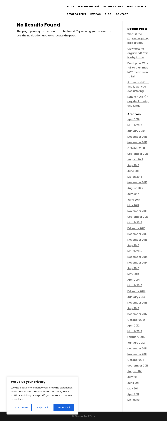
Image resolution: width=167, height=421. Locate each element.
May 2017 (133, 205)
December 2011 (137, 348)
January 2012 (136, 343)
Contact (122, 14)
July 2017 (133, 194)
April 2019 (133, 119)
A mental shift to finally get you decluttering (138, 86)
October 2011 (135, 360)
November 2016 (137, 211)
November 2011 (137, 354)
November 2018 (137, 142)
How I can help (136, 6)
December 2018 (137, 137)
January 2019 (136, 131)
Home (70, 6)
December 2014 (137, 257)
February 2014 (136, 291)
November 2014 (137, 263)
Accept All (64, 407)
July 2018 (133, 165)
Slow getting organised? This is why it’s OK (137, 53)
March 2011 (134, 400)
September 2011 (137, 365)
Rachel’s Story (113, 6)
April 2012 (133, 325)
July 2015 (133, 245)
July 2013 (133, 308)
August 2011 (134, 371)
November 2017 (137, 182)
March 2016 (134, 222)
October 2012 (136, 320)
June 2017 (133, 200)
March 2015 (134, 251)
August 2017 (135, 188)
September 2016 (138, 217)
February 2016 (136, 228)
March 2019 (134, 125)
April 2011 (133, 394)
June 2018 (133, 171)
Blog (108, 14)
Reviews (95, 14)
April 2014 (133, 280)
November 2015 (137, 240)
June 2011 (133, 383)
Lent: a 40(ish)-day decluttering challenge (138, 101)
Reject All (42, 407)
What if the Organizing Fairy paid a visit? (138, 38)
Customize (21, 407)
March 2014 (134, 285)
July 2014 (133, 268)
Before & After (76, 14)
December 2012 (137, 314)
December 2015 (137, 234)
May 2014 (133, 274)
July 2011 (132, 377)
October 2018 (136, 148)
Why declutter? (88, 6)
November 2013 (137, 303)
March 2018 (134, 177)
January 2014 (136, 297)
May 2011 (132, 388)
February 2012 (136, 337)
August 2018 (135, 159)
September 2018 (138, 154)
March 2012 (134, 331)
